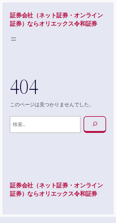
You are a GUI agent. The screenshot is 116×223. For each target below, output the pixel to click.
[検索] (95, 124)
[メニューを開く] (13, 39)
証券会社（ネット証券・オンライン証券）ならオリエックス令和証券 (56, 19)
